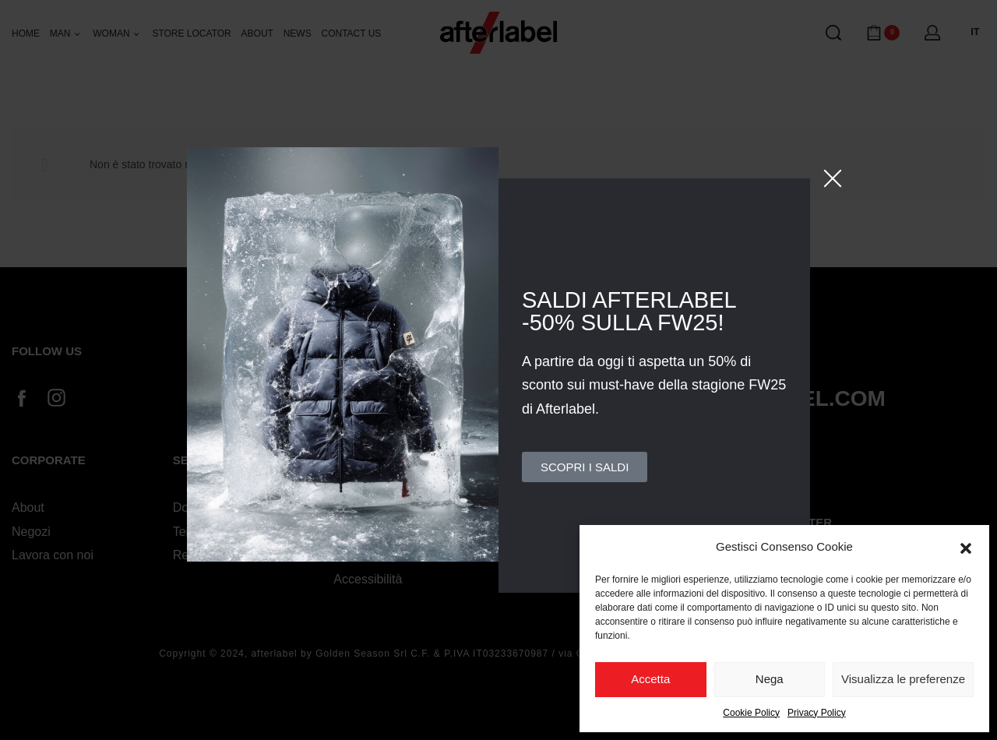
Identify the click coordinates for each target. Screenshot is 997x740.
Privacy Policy (816, 712)
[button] (966, 547)
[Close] (832, 178)
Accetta (650, 678)
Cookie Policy (751, 712)
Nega (770, 678)
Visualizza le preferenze (903, 678)
